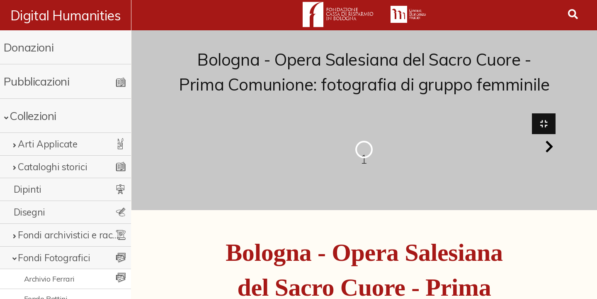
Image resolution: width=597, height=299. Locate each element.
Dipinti (27, 189)
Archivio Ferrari (49, 278)
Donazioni (28, 47)
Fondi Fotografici (54, 258)
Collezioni (33, 115)
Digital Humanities (65, 15)
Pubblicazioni (37, 81)
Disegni (29, 212)
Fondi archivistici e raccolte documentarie (68, 235)
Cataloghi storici (52, 167)
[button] (549, 147)
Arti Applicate (47, 144)
